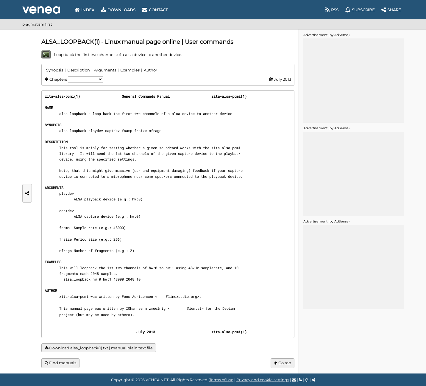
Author (150, 70)
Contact (155, 10)
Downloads (118, 10)
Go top (282, 363)
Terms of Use (221, 379)
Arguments (105, 70)
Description (78, 70)
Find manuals (60, 363)
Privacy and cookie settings (262, 379)
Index (84, 10)
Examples (130, 70)
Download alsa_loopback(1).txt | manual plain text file (99, 348)
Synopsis (54, 70)
